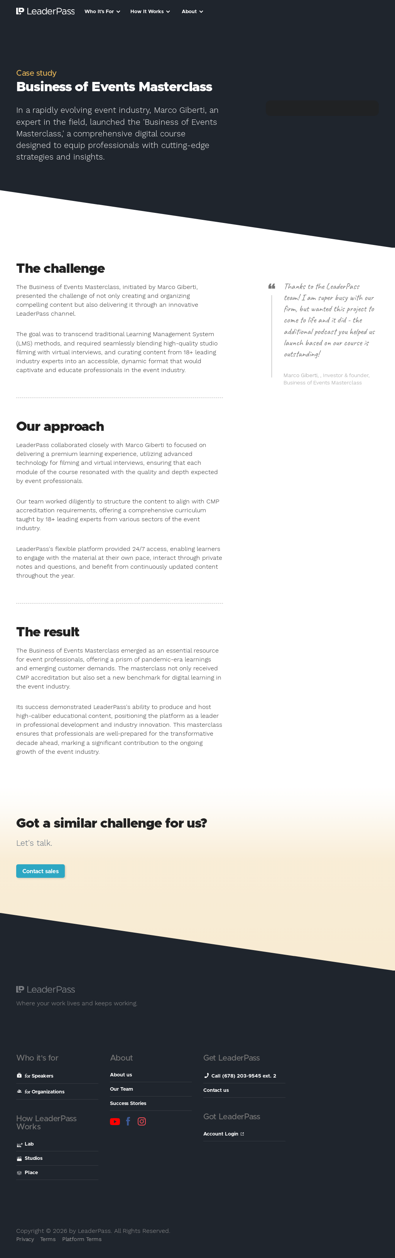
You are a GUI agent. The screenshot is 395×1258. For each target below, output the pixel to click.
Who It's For (102, 11)
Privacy (25, 1239)
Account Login (223, 1134)
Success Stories (128, 1103)
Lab (25, 1145)
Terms (48, 1239)
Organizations (40, 1091)
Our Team (121, 1089)
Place (27, 1172)
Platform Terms (81, 1239)
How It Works (150, 11)
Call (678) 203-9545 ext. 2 (240, 1076)
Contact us (216, 1090)
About (192, 11)
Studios (29, 1158)
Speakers (35, 1076)
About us (121, 1075)
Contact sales (40, 871)
